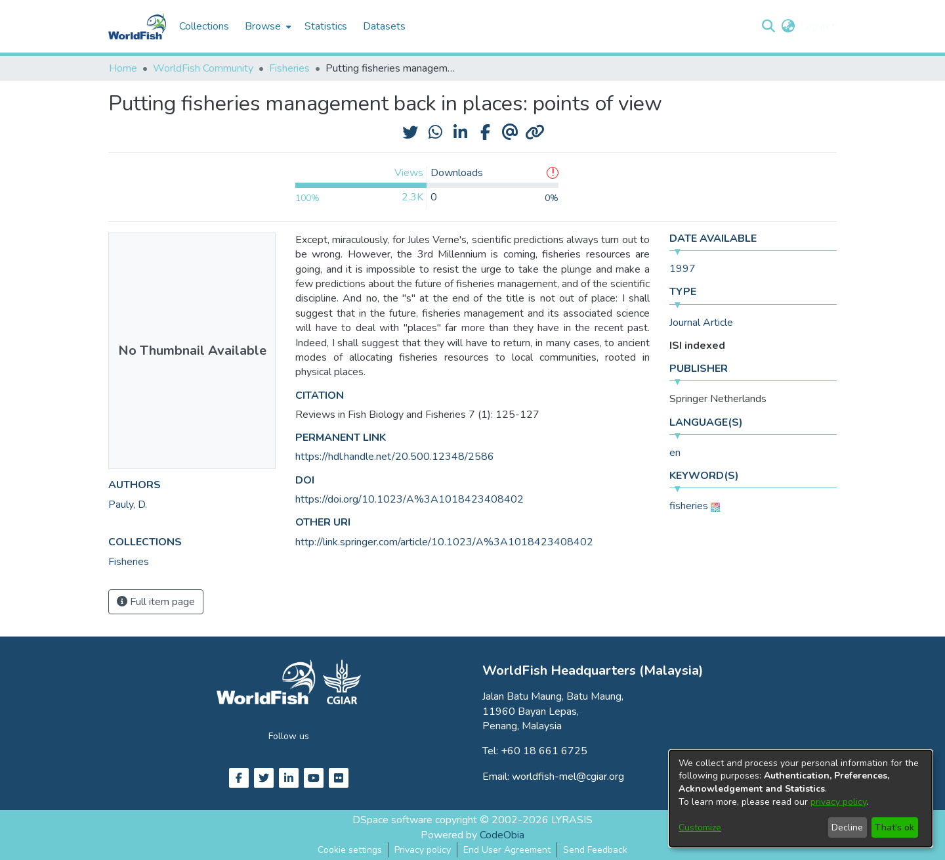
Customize (700, 827)
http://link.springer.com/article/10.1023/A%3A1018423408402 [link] (444, 542)
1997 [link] (682, 268)
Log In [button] (815, 26)
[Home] (137, 26)
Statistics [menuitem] (325, 26)
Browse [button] (263, 26)
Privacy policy (422, 850)
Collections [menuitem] (204, 26)
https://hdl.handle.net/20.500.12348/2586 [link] (394, 456)
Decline (847, 827)
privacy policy (838, 802)
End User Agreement (507, 850)
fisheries (688, 506)
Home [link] (123, 68)
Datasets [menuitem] (384, 26)
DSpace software (392, 820)
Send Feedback (595, 850)
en (675, 452)
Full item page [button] (156, 602)
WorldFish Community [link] (203, 68)
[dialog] (800, 798)
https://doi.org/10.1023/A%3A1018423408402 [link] (409, 499)
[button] (768, 26)
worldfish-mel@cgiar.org (568, 776)
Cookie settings (350, 850)
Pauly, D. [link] (127, 504)
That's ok (894, 827)
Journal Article (701, 322)
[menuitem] (266, 26)
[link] (128, 561)
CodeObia (502, 835)
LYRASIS (572, 820)
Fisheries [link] (289, 68)
